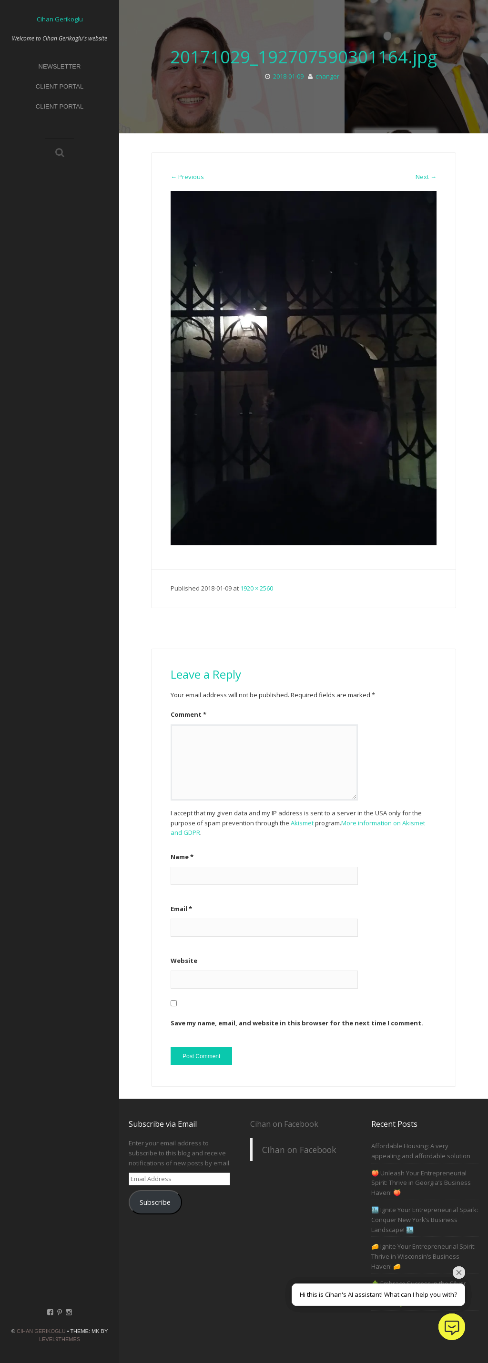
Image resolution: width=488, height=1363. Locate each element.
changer (327, 76)
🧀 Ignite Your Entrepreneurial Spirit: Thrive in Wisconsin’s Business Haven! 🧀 (423, 1256)
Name (182, 856)
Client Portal (59, 86)
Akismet (302, 823)
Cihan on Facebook (284, 1124)
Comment (188, 714)
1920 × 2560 (256, 588)
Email (181, 908)
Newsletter (60, 66)
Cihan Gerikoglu (41, 1331)
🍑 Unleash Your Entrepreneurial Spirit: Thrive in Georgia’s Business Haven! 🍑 (421, 1183)
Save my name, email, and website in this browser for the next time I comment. (297, 1023)
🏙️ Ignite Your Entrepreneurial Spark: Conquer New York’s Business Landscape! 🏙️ (424, 1219)
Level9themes (59, 1339)
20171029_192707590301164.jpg (303, 57)
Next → (426, 176)
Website (184, 960)
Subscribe (155, 1202)
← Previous (187, 176)
